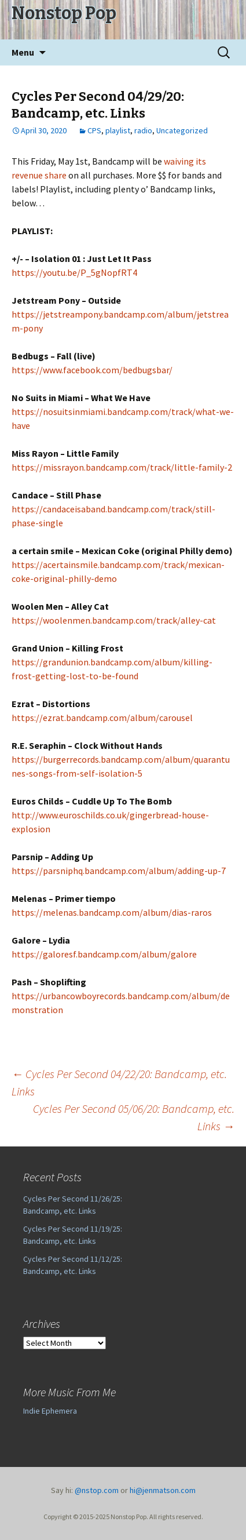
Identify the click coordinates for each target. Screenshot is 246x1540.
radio (143, 130)
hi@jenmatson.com (163, 1490)
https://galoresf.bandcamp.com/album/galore (104, 954)
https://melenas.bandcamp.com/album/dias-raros (112, 912)
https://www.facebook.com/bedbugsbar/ (92, 370)
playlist (117, 130)
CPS (94, 130)
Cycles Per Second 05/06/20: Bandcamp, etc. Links (133, 1117)
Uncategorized (182, 130)
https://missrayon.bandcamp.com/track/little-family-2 (122, 467)
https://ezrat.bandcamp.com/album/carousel (102, 717)
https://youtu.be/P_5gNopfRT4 (74, 272)
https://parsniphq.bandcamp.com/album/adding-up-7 (119, 870)
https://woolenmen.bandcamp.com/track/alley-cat (114, 620)
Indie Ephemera (50, 1411)
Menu (23, 52)
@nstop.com (97, 1490)
